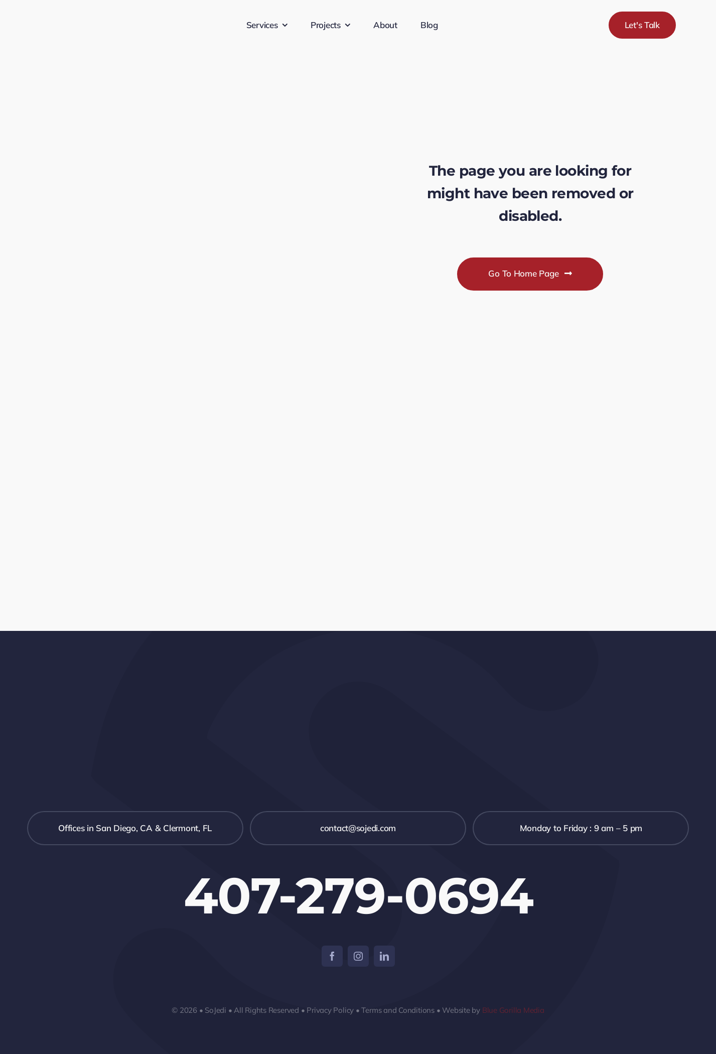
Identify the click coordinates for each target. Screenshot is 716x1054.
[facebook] (332, 956)
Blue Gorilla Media (513, 1010)
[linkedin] (384, 956)
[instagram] (358, 956)
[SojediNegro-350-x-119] (103, 8)
